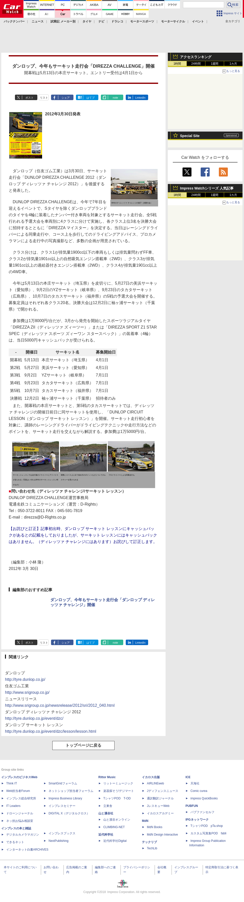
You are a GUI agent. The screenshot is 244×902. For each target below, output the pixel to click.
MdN (145, 821)
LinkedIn (140, 97)
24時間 (195, 63)
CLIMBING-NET (114, 827)
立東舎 (107, 806)
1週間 (215, 63)
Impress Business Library (65, 798)
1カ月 (233, 63)
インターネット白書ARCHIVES (27, 849)
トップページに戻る (83, 745)
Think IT (11, 783)
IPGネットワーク (197, 819)
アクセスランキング (195, 57)
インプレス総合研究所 (21, 798)
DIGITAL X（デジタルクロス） (69, 813)
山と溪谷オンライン (116, 819)
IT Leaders (13, 806)
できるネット (15, 842)
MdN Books (154, 827)
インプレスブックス (62, 833)
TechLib (152, 848)
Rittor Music (107, 777)
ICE (187, 777)
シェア (65, 97)
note (115, 97)
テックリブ (149, 842)
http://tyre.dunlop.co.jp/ (25, 679)
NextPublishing (58, 841)
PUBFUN (191, 806)
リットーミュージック (118, 783)
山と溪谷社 (105, 813)
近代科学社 (105, 834)
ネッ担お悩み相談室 (19, 821)
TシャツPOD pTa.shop (206, 826)
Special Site (190, 136)
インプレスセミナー (62, 806)
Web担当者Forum (18, 791)
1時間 (177, 63)
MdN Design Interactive (162, 834)
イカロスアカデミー (160, 813)
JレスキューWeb (158, 806)
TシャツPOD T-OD (117, 798)
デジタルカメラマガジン (22, 834)
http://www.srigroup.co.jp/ (27, 692)
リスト (44, 97)
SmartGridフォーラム (63, 783)
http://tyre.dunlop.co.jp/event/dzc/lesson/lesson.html (50, 731)
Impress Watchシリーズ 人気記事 (207, 188)
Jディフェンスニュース (162, 791)
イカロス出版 (151, 777)
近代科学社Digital (114, 841)
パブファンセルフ (202, 812)
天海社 (194, 783)
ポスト (29, 97)
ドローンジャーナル (19, 813)
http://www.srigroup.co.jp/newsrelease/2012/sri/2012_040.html (60, 705)
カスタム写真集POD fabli (208, 833)
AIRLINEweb (155, 783)
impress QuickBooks (204, 798)
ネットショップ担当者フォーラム (71, 791)
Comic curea (198, 791)
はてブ (90, 97)
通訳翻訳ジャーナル (160, 798)
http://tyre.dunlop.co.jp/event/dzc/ (34, 718)
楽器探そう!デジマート (118, 791)
